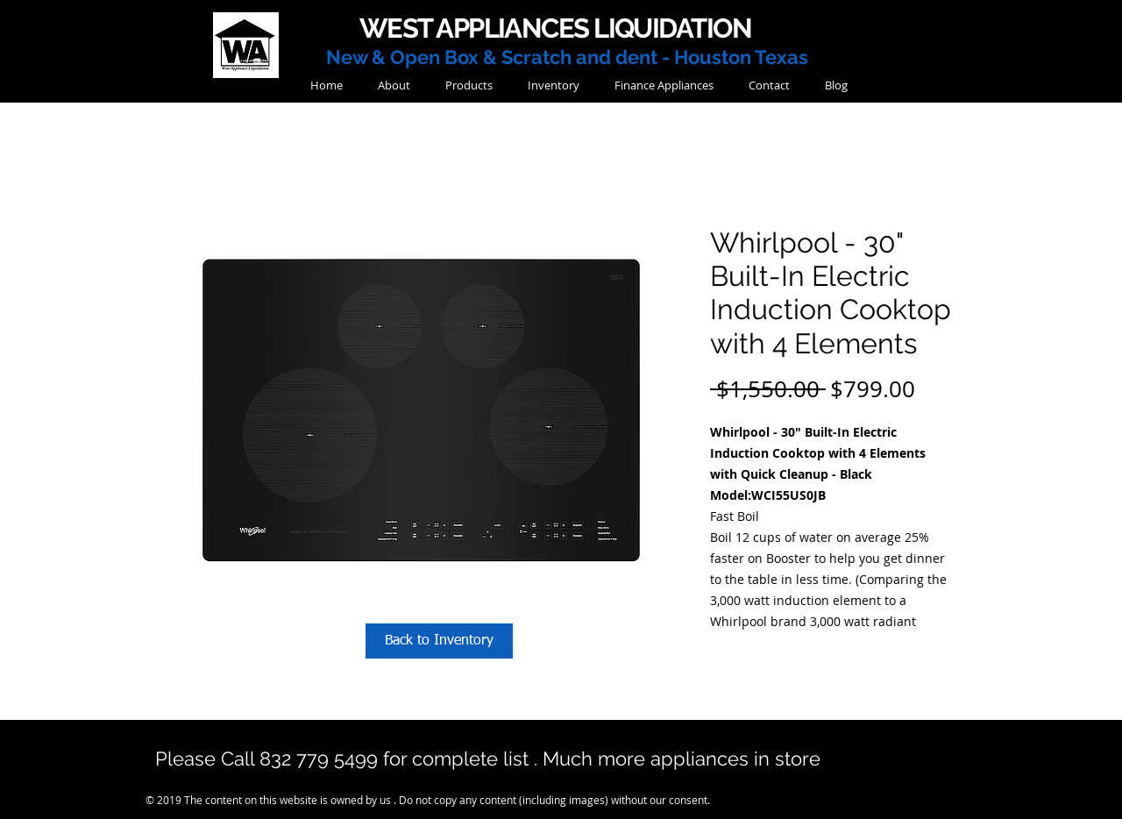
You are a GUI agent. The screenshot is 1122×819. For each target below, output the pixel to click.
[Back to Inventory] (439, 641)
